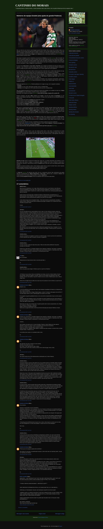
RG (20, 255)
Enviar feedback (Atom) (43, 517)
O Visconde (71, 97)
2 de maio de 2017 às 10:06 (25, 253)
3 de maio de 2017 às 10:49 (25, 400)
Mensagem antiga (59, 513)
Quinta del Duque (73, 102)
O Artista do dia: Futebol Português (76, 95)
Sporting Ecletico (72, 109)
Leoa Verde (71, 88)
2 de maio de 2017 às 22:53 (25, 351)
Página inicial (42, 513)
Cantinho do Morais (24, 285)
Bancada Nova (72, 69)
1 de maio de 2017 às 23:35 (25, 231)
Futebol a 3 (71, 81)
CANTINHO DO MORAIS (32, 5)
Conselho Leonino (73, 76)
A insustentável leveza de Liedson (76, 57)
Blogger (60, 526)
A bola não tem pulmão (74, 55)
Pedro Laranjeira (23, 476)
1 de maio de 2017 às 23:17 (25, 206)
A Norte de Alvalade (73, 60)
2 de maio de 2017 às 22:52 (25, 336)
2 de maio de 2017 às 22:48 (25, 312)
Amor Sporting (72, 62)
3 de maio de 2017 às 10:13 (25, 380)
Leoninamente (72, 90)
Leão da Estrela (72, 83)
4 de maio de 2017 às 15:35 (25, 444)
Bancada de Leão (73, 67)
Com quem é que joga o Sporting (76, 74)
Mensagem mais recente (23, 513)
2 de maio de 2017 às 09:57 (25, 240)
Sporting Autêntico (73, 107)
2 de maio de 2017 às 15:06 (25, 264)
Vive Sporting (72, 114)
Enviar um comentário (22, 507)
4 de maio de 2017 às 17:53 (25, 473)
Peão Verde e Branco (73, 100)
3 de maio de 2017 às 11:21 (25, 430)
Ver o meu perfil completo (74, 33)
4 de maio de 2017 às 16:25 (25, 454)
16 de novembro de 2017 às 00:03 (27, 504)
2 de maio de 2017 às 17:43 (25, 282)
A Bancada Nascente (73, 53)
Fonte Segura (72, 79)
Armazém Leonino (73, 64)
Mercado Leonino (73, 93)
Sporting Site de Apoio (74, 111)
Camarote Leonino (73, 72)
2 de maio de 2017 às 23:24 (25, 358)
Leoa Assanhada (72, 86)
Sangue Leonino (72, 104)
